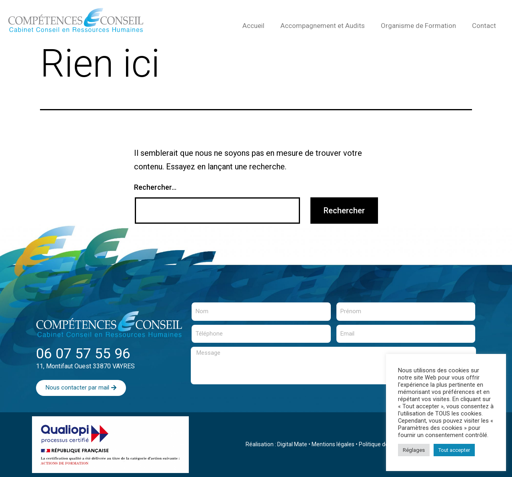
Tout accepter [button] (454, 450)
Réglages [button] (414, 450)
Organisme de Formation (418, 26)
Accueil (253, 26)
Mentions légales (333, 444)
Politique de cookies (384, 444)
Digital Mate (292, 444)
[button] (81, 388)
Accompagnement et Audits (322, 26)
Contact (484, 26)
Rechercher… (155, 187)
